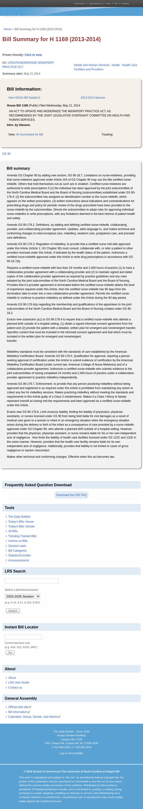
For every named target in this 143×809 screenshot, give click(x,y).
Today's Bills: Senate (21, 526)
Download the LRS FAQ (71, 495)
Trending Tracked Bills (22, 536)
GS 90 (6, 153)
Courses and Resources (95, 3)
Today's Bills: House (21, 521)
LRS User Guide (18, 682)
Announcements (18, 560)
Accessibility (76, 753)
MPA (116, 3)
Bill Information (19, 712)
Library (108, 3)
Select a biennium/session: (22, 590)
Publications (125, 3)
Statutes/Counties (19, 555)
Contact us (15, 687)
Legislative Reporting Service (22, 16)
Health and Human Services (91, 65)
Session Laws (17, 546)
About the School (79, 3)
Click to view (33, 55)
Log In (63, 753)
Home (7, 29)
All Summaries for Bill (29, 134)
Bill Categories (17, 550)
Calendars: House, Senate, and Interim (34, 716)
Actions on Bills (18, 541)
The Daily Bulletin (19, 516)
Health (116, 65)
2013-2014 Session (93, 97)
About (12, 677)
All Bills (13, 531)
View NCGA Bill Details (24, 97)
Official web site (19, 707)
